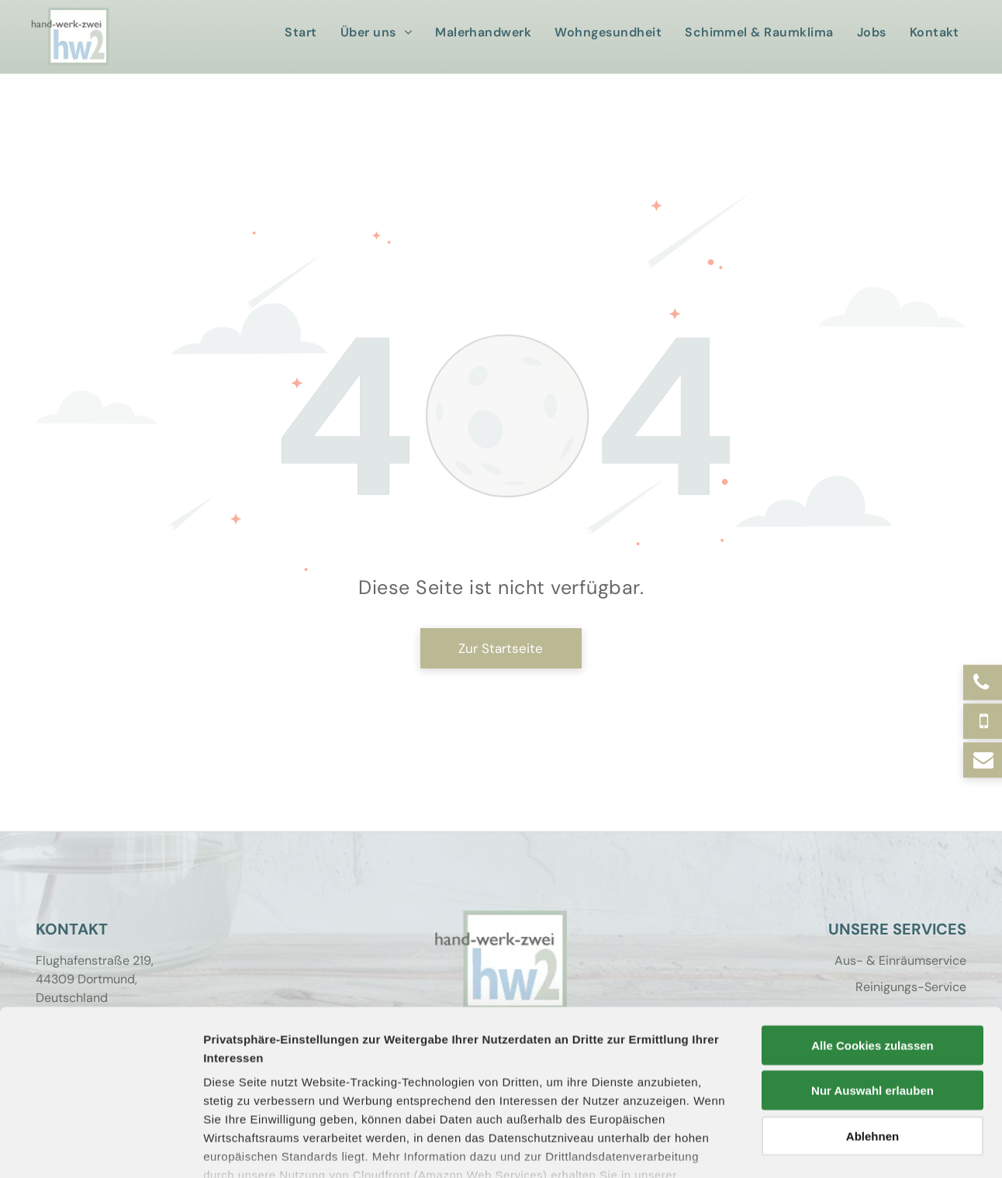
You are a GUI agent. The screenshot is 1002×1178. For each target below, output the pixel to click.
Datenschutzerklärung (268, 1086)
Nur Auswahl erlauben (872, 983)
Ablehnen (872, 1029)
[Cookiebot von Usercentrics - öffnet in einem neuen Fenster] (100, 1147)
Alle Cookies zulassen (872, 938)
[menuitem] (304, 32)
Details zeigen (825, 1147)
